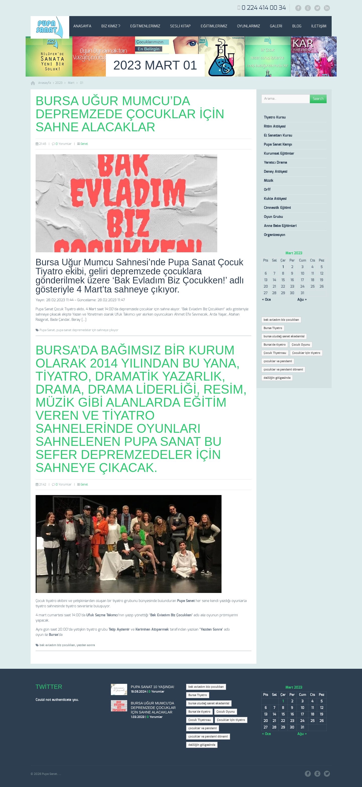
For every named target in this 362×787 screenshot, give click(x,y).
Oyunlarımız (248, 26)
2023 (58, 82)
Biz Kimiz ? (110, 26)
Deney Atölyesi (275, 171)
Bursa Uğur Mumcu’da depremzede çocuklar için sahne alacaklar (130, 114)
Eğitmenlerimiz (145, 26)
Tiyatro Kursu (275, 117)
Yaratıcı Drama (275, 162)
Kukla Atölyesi (275, 199)
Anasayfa (82, 26)
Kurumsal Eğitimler (279, 153)
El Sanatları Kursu (278, 135)
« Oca (266, 299)
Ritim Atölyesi (274, 126)
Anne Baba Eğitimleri (280, 226)
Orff (267, 190)
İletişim (319, 26)
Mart (71, 82)
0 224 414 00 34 (264, 8)
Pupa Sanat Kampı (278, 144)
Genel (84, 143)
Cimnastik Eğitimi (277, 208)
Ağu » (302, 299)
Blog (296, 26)
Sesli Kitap (180, 26)
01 (81, 82)
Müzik (268, 181)
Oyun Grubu (273, 217)
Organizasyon (274, 235)
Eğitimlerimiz (214, 26)
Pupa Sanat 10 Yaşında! (152, 687)
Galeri (276, 26)
